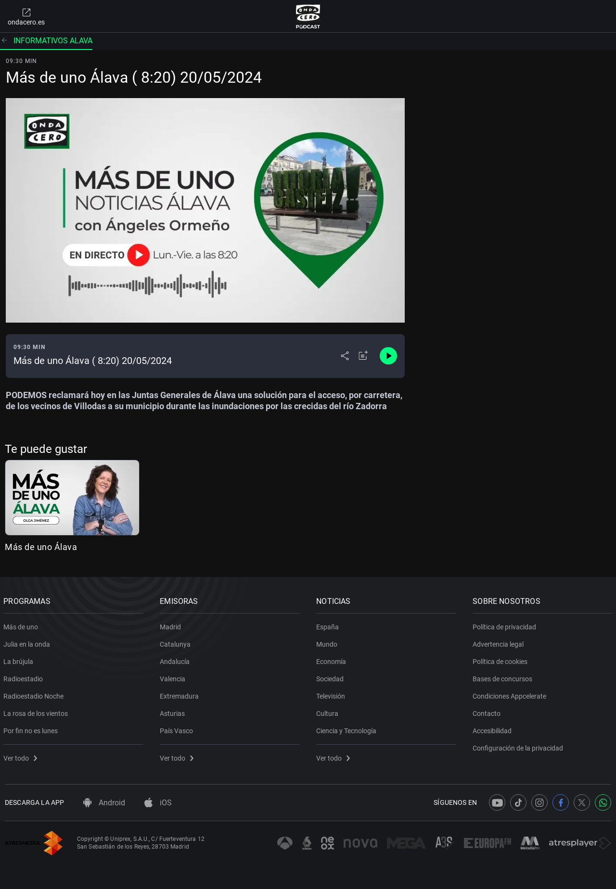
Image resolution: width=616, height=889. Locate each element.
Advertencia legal (499, 642)
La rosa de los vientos (37, 711)
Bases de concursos (504, 677)
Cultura (329, 711)
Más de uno (22, 625)
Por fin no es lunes (32, 729)
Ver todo (21, 756)
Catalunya (176, 642)
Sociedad (331, 677)
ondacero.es (26, 16)
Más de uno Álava (41, 547)
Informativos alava (46, 40)
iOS (158, 802)
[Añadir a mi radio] (363, 355)
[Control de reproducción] (388, 355)
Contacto (488, 711)
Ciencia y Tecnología (348, 729)
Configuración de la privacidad (519, 746)
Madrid (171, 625)
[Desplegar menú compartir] (345, 355)
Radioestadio (24, 677)
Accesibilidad (493, 729)
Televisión (332, 694)
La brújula (20, 660)
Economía (332, 660)
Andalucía (176, 660)
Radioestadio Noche (35, 694)
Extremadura (180, 694)
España (329, 625)
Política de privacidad (506, 625)
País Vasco (177, 729)
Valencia (174, 677)
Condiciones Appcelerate (511, 694)
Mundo (328, 642)
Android (104, 802)
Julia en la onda (28, 642)
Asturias (173, 711)
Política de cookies (501, 660)
